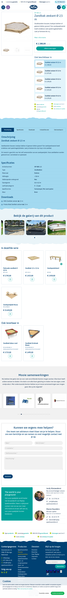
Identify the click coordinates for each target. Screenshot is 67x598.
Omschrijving (7, 129)
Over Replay (35, 554)
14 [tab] (38, 414)
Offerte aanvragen (50, 48)
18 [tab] (44, 414)
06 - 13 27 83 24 (54, 498)
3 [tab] (34, 237)
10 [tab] (32, 414)
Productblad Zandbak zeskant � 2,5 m (15, 204)
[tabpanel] (12, 227)
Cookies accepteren (57, 593)
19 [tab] (46, 414)
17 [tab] (43, 414)
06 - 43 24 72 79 (54, 517)
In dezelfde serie (44, 129)
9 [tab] (30, 414)
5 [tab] (24, 414)
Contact (34, 558)
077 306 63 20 (59, 2)
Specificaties (20, 129)
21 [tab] (49, 414)
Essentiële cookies (44, 593)
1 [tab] (31, 237)
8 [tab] (29, 414)
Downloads (32, 129)
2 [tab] (33, 237)
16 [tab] (41, 414)
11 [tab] (33, 414)
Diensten (34, 550)
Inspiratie (35, 556)
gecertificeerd (35, 2)
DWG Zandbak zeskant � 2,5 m (13, 201)
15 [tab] (40, 414)
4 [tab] (36, 237)
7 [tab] (27, 414)
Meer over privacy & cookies (24, 588)
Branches (34, 552)
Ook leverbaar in (58, 129)
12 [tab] (35, 414)
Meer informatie (40, 37)
